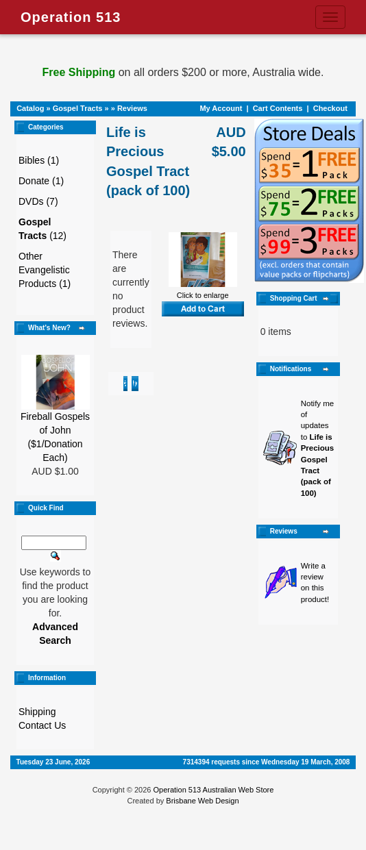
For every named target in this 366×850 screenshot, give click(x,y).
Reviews (132, 108)
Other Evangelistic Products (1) (45, 270)
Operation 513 (71, 17)
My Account (220, 108)
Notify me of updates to (317, 448)
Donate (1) (41, 180)
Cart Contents (278, 108)
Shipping (37, 711)
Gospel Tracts (78, 108)
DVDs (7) (38, 201)
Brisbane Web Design (202, 801)
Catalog (30, 108)
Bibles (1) (39, 160)
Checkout (330, 108)
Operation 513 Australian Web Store (213, 790)
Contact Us (42, 725)
